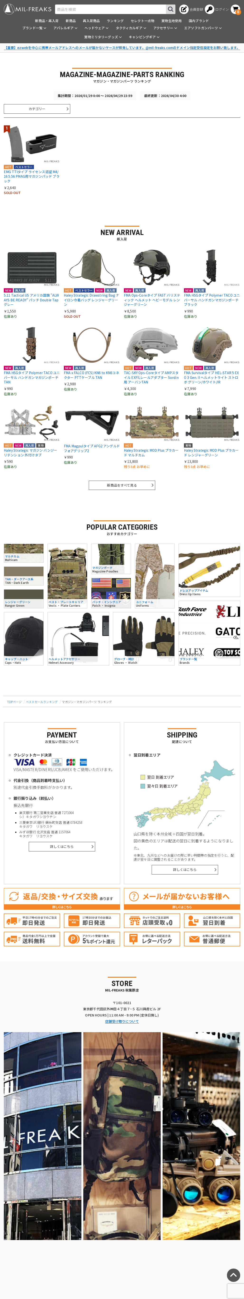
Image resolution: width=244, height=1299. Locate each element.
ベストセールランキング (42, 702)
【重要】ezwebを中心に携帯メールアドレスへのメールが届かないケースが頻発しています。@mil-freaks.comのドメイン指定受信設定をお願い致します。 (122, 47)
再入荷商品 (91, 20)
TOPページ (14, 702)
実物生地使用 (171, 20)
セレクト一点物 (142, 20)
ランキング (115, 20)
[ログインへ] (217, 9)
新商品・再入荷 (47, 20)
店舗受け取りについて (122, 1021)
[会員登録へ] (191, 9)
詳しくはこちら (62, 846)
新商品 (71, 20)
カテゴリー (37, 108)
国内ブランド (199, 20)
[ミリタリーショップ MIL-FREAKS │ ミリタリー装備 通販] (27, 9)
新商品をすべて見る (122, 485)
